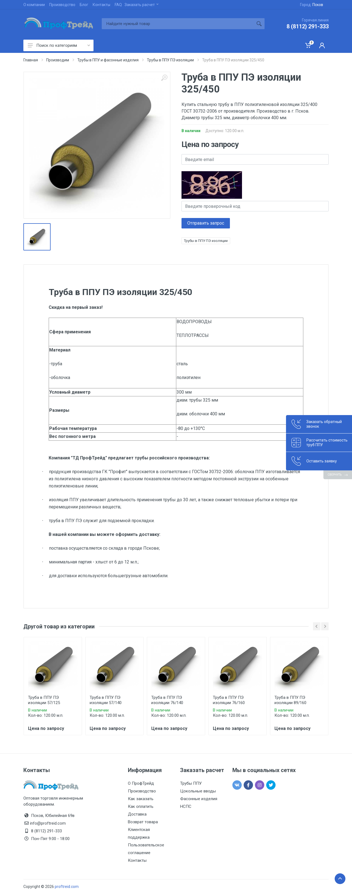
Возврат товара (143, 821)
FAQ (118, 5)
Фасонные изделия (198, 798)
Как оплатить (140, 806)
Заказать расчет (141, 4)
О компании (34, 5)
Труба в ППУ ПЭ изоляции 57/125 (44, 700)
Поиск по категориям (59, 45)
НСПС (185, 806)
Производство (62, 5)
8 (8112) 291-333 (308, 26)
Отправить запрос (205, 223)
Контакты (101, 5)
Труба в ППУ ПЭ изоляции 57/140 (106, 700)
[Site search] (178, 23)
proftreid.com (67, 886)
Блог (84, 5)
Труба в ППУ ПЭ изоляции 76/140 (167, 700)
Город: (311, 4)
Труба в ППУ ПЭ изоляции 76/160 (229, 700)
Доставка (137, 814)
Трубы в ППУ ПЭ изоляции (206, 241)
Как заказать (140, 798)
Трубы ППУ (191, 783)
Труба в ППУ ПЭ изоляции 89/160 (290, 700)
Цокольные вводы (198, 791)
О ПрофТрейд (141, 783)
